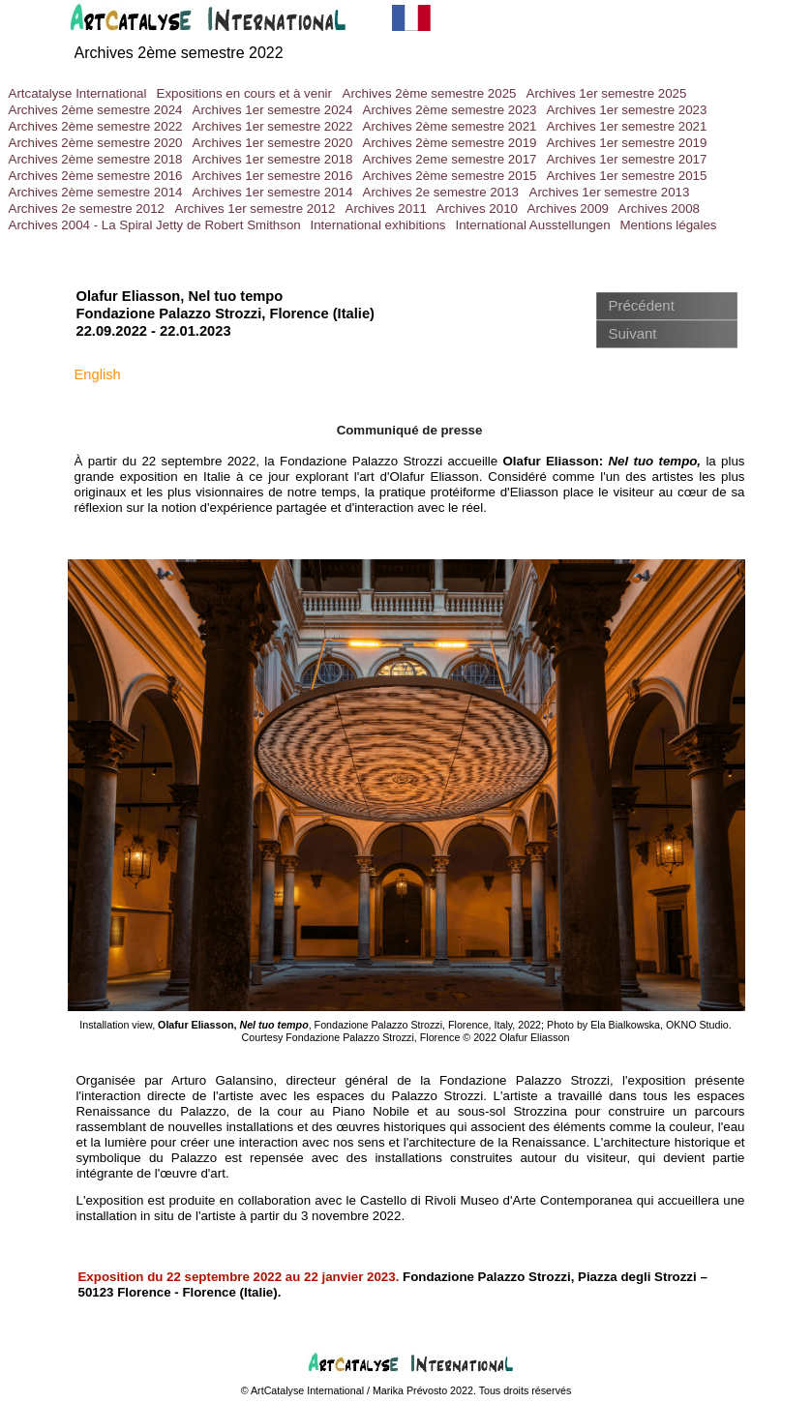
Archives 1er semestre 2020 (273, 142)
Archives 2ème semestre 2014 (96, 192)
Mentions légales (668, 225)
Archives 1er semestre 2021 (627, 126)
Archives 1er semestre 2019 (627, 142)
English (98, 374)
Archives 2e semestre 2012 (87, 208)
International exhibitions (378, 225)
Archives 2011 (386, 208)
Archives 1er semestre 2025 (606, 93)
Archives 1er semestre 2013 (609, 192)
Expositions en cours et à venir (245, 93)
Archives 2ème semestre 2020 (96, 142)
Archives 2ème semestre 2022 (179, 53)
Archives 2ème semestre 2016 (96, 175)
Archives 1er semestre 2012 (255, 208)
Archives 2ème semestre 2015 (450, 175)
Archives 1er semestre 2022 (273, 126)
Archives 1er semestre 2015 (627, 175)
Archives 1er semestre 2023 (627, 110)
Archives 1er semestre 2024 (273, 110)
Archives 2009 (568, 208)
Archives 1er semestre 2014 (273, 192)
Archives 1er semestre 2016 (273, 175)
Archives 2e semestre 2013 (441, 192)
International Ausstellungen (533, 225)
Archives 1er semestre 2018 (273, 159)
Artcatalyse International (78, 93)
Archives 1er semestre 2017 (627, 159)
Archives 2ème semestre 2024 (96, 110)
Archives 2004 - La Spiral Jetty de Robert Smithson (155, 225)
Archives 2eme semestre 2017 (450, 159)
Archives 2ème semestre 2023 (450, 110)
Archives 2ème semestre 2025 (430, 93)
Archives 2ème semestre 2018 (96, 159)
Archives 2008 (659, 208)
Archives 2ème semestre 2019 (450, 142)
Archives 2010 (477, 208)
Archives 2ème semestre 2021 (450, 126)
